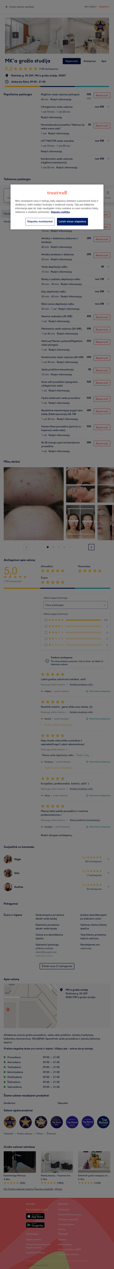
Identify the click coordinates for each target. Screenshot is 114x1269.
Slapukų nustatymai (40, 221)
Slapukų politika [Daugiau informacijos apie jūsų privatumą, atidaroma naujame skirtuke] (60, 212)
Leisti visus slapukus (72, 221)
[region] (57, 207)
